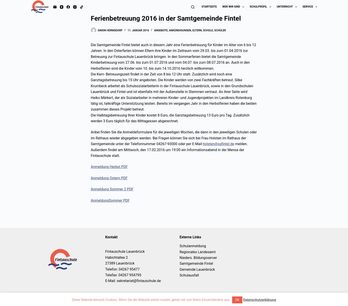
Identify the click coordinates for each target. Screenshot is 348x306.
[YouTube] (61, 7)
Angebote (161, 30)
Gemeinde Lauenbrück (197, 269)
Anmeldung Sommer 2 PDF (112, 189)
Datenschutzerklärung (259, 300)
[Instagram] (75, 7)
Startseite (209, 6)
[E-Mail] (55, 7)
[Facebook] (68, 7)
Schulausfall (189, 275)
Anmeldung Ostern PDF (109, 178)
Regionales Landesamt (198, 252)
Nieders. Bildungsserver (198, 258)
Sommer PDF (119, 200)
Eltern (197, 30)
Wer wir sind (234, 7)
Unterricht (288, 7)
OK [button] (237, 300)
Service (310, 7)
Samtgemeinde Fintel (196, 263)
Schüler (220, 30)
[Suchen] (192, 7)
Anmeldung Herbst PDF (109, 167)
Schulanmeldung (193, 246)
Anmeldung (100, 200)
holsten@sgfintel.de (218, 144)
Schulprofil (261, 7)
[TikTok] (81, 7)
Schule (208, 30)
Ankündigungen (180, 30)
